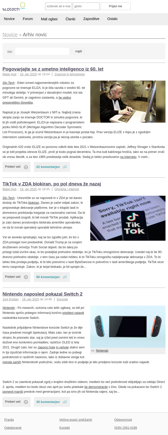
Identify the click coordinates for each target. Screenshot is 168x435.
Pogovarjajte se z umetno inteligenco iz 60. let (53, 69)
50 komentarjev (48, 277)
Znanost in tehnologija (69, 74)
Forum (28, 19)
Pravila (9, 419)
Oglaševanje (12, 427)
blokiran (33, 202)
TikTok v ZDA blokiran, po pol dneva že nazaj (52, 183)
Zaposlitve (91, 19)
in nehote (62, 347)
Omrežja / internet (66, 189)
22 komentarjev (48, 167)
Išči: (10, 52)
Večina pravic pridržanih (75, 419)
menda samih (12, 362)
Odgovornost (123, 419)
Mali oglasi (49, 19)
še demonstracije (96, 387)
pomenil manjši (13, 391)
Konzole (62, 299)
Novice (9, 19)
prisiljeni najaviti (73, 313)
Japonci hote (46, 347)
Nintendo (102, 350)
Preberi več (13, 166)
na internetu (128, 157)
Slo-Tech (9, 83)
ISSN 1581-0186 (125, 427)
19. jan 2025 (28, 74)
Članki (70, 19)
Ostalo (112, 19)
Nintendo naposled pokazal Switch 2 (42, 294)
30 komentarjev (48, 402)
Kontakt (64, 427)
